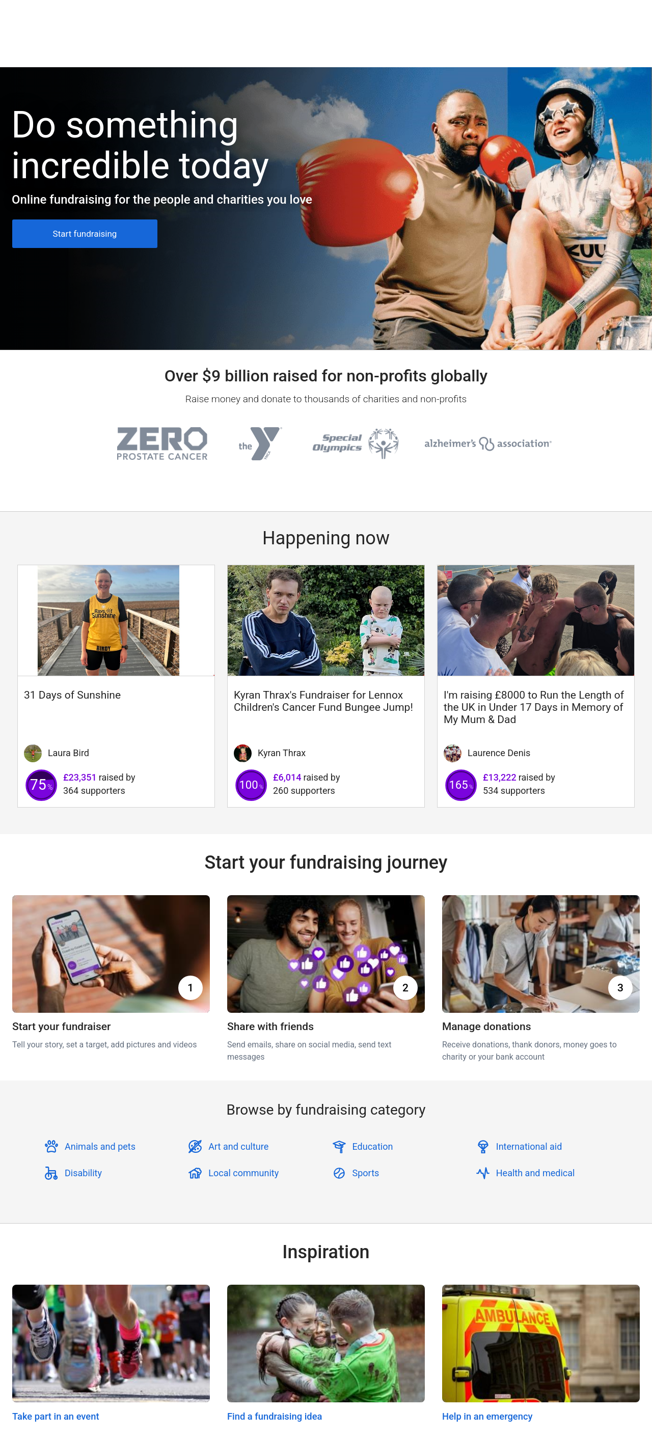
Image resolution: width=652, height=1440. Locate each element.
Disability (83, 1173)
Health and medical (535, 1173)
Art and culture (238, 1146)
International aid (529, 1146)
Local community (243, 1173)
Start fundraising (85, 234)
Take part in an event (55, 1416)
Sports (365, 1173)
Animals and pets (100, 1146)
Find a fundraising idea (274, 1416)
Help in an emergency (487, 1416)
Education (372, 1146)
